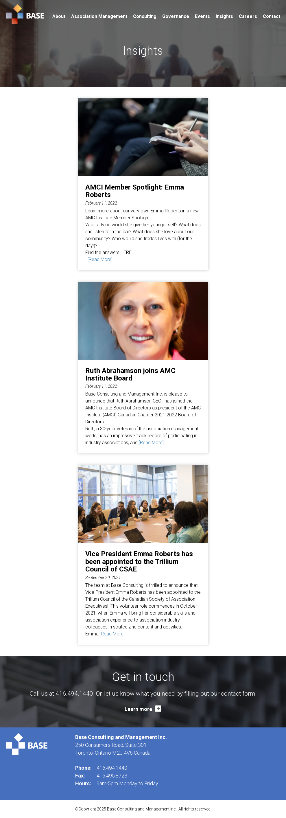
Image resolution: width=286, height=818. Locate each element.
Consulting (144, 16)
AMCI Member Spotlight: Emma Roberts (134, 191)
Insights (224, 16)
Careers (248, 16)
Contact (271, 16)
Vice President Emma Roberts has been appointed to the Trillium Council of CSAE (139, 561)
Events (202, 16)
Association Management (99, 16)
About (58, 16)
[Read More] (100, 259)
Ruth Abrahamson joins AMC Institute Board (130, 374)
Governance (175, 16)
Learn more (138, 709)
